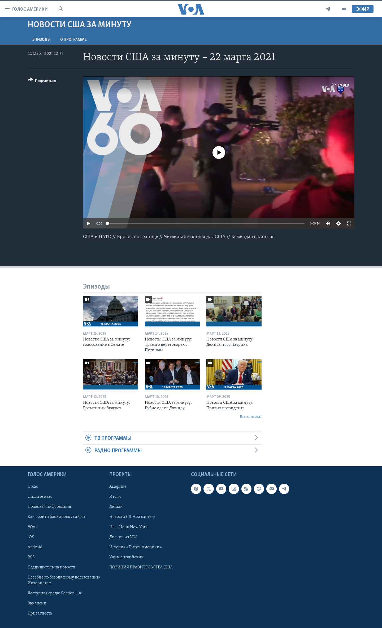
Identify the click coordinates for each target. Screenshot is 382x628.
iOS (31, 537)
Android (35, 547)
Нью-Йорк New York (128, 527)
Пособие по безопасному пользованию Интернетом (64, 580)
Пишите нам (40, 497)
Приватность (40, 613)
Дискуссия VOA (123, 537)
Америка (118, 487)
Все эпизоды (251, 417)
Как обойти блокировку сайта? (56, 517)
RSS (31, 557)
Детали (116, 507)
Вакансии (37, 603)
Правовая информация (49, 507)
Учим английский (126, 557)
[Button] (42, 81)
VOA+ (32, 527)
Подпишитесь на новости (51, 567)
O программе (73, 40)
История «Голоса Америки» (135, 547)
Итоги (115, 497)
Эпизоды (41, 40)
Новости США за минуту (132, 517)
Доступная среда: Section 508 (55, 593)
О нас (33, 487)
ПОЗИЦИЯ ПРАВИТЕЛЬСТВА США (141, 567)
